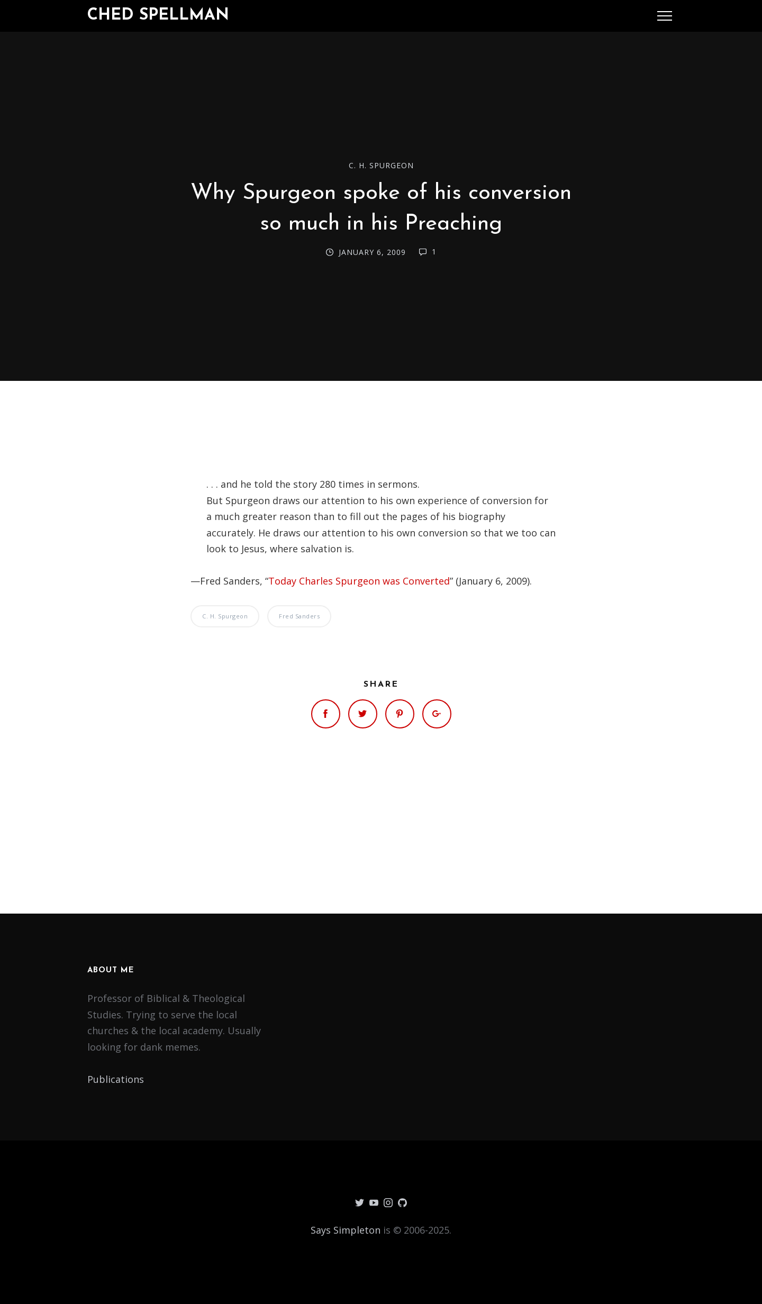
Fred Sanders (299, 616)
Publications (115, 1079)
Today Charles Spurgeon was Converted (359, 581)
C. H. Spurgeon (381, 165)
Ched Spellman (158, 15)
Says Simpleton (345, 1230)
